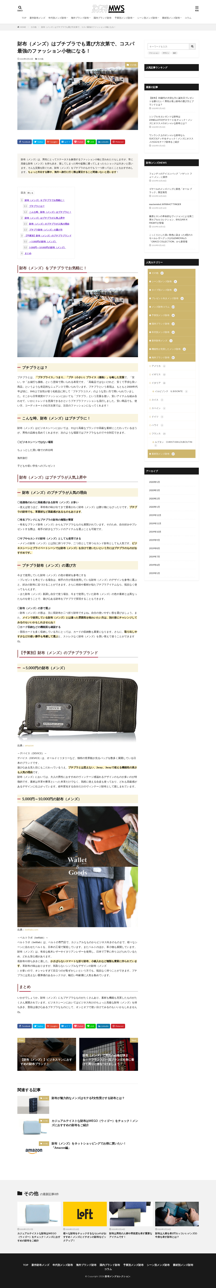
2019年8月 (154, 548)
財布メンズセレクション (117, 1276)
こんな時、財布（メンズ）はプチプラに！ (47, 212)
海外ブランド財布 (80, 17)
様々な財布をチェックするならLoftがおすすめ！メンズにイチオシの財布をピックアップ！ (84, 1237)
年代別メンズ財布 (57, 17)
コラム (188, 17)
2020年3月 (154, 490)
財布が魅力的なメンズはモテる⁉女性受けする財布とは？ (88, 1098)
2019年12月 (155, 515)
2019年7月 (154, 556)
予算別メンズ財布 (123, 17)
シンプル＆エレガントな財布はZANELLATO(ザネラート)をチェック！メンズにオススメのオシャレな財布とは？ (170, 120)
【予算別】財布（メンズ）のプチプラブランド (45, 235)
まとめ (25, 253)
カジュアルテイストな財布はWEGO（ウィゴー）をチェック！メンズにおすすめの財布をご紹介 (95, 1123)
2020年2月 (154, 498)
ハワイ (158, 425)
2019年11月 (155, 523)
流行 (174, 53)
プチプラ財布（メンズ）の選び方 (43, 230)
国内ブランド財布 (102, 17)
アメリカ (159, 366)
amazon (29, 745)
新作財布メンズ (37, 17)
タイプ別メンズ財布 (164, 290)
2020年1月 (154, 506)
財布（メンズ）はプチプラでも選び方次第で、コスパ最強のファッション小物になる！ (78, 27)
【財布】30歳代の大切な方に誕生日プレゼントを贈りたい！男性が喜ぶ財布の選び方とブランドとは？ (171, 101)
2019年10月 (155, 531)
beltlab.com (31, 929)
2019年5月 (154, 573)
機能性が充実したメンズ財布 (169, 349)
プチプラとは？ (34, 206)
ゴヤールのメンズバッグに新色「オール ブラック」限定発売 (170, 191)
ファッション (154, 53)
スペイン (159, 408)
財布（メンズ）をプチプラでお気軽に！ (42, 200)
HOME (23, 27)
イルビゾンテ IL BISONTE (171, 391)
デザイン (166, 53)
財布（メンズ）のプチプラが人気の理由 (46, 224)
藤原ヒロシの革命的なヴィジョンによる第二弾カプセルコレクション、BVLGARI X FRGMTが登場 (171, 219)
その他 (33, 27)
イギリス (159, 374)
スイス (158, 399)
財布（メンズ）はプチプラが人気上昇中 (42, 218)
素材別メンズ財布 (171, 17)
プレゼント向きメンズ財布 (168, 298)
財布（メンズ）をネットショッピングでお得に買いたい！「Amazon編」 (89, 1145)
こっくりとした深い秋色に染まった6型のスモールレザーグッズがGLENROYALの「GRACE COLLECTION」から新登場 (171, 238)
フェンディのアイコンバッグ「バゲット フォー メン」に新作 (170, 175)
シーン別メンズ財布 (147, 17)
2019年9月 (154, 540)
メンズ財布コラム (163, 307)
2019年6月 (154, 564)
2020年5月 (154, 482)
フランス (159, 433)
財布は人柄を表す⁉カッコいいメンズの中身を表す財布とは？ (176, 1235)
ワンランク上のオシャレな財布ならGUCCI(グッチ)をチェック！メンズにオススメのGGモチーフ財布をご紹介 (171, 138)
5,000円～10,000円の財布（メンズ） (44, 247)
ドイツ (158, 416)
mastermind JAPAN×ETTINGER (165, 204)
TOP (24, 17)
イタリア (159, 383)
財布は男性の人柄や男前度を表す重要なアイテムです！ (130, 1235)
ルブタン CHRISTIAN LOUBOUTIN (173, 444)
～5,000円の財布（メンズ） (40, 241)
